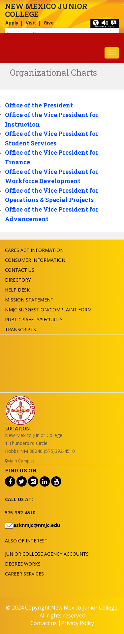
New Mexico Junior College (46, 10)
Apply (11, 23)
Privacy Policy (77, 623)
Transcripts (20, 329)
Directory (18, 280)
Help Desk (17, 290)
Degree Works (23, 564)
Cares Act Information (34, 250)
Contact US (19, 270)
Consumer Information (35, 260)
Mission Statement (29, 300)
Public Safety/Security (33, 319)
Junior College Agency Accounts (47, 554)
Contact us (43, 623)
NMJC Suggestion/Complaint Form (48, 309)
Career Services (24, 574)
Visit (31, 23)
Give (49, 23)
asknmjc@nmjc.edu (36, 525)
